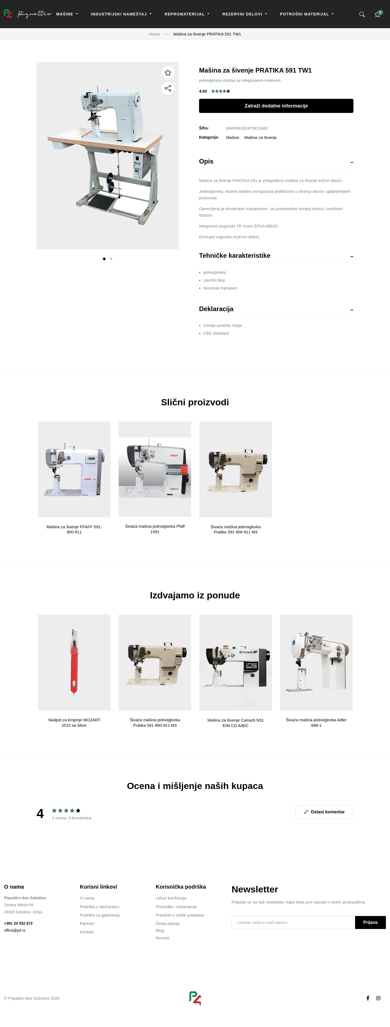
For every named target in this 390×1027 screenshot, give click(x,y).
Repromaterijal (185, 14)
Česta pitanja (168, 923)
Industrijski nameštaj (119, 14)
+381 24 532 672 (18, 923)
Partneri (87, 923)
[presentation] (273, 943)
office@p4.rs (14, 930)
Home (154, 34)
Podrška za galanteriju (100, 915)
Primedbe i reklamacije (176, 906)
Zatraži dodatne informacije (276, 106)
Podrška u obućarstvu (99, 906)
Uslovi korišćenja (171, 898)
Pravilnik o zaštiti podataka (180, 915)
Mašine (65, 14)
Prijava (370, 922)
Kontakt (87, 932)
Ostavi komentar (324, 812)
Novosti (162, 937)
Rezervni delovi (243, 14)
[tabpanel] (108, 155)
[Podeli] (167, 88)
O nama (87, 898)
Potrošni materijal (305, 14)
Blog (160, 930)
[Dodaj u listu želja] (167, 72)
